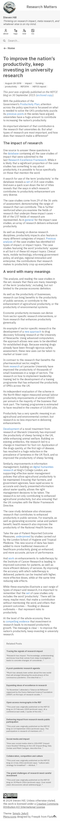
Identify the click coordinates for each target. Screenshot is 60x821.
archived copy (44, 95)
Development (11, 428)
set (28, 181)
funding (39, 83)
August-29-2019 (13, 83)
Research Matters (42, 7)
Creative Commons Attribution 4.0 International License (30, 805)
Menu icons (9, 816)
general (29, 219)
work (11, 558)
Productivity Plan (30, 104)
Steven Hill (9, 17)
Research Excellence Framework (27, 160)
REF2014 (25, 86)
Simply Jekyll (20, 813)
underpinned (23, 536)
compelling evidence (17, 621)
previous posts (15, 113)
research (14, 366)
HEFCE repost (39, 86)
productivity (11, 86)
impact (28, 83)
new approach (32, 331)
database (13, 153)
